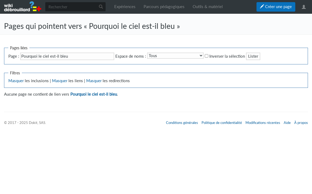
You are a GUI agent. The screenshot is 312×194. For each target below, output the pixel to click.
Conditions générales (182, 122)
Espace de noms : (130, 56)
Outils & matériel (208, 6)
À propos (301, 122)
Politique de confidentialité (222, 122)
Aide (287, 122)
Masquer (16, 80)
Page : (13, 56)
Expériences (125, 6)
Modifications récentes (262, 122)
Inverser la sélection (227, 56)
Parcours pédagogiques (164, 6)
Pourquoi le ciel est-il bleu (93, 94)
